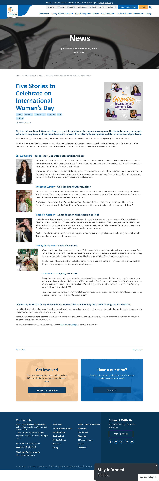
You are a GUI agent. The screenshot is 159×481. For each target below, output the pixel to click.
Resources (43, 13)
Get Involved (107, 13)
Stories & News (123, 13)
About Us (93, 7)
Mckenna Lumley (45, 187)
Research (138, 13)
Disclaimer (32, 477)
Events (96, 13)
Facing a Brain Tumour (61, 13)
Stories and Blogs (73, 334)
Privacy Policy (21, 477)
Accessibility (42, 477)
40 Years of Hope (85, 451)
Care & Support (82, 13)
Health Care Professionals (66, 7)
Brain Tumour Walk (128, 7)
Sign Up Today (121, 444)
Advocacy (51, 7)
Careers (102, 7)
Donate (143, 7)
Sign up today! (108, 2)
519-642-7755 (30, 457)
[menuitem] (44, 14)
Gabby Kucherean (26, 251)
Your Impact (82, 7)
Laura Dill (21, 282)
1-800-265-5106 (33, 454)
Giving (148, 13)
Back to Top (20, 360)
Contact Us (111, 7)
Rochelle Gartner (46, 216)
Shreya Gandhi (24, 156)
